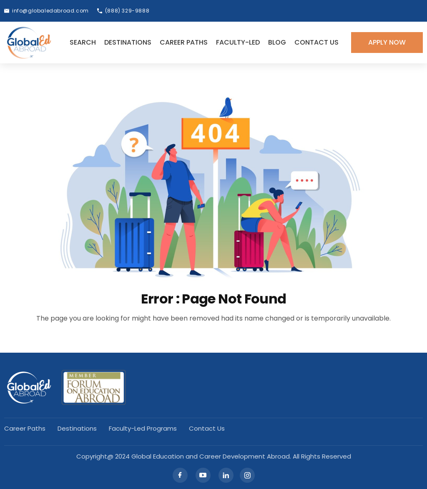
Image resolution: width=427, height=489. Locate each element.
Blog (277, 42)
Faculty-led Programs (143, 428)
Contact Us (316, 42)
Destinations (127, 42)
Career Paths (184, 42)
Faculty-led (238, 42)
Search (83, 42)
